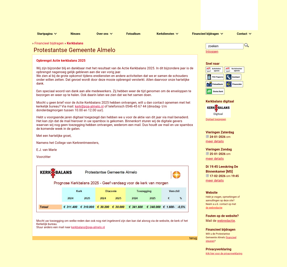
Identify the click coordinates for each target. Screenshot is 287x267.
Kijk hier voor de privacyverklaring (224, 253)
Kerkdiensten (165, 34)
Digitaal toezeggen (216, 119)
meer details (215, 141)
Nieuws (75, 34)
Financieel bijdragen (205, 34)
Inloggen (212, 51)
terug (193, 238)
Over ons (102, 34)
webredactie (226, 221)
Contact (242, 34)
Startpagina (45, 34)
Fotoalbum (133, 34)
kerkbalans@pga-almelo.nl (88, 227)
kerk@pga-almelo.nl (89, 106)
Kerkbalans (75, 43)
